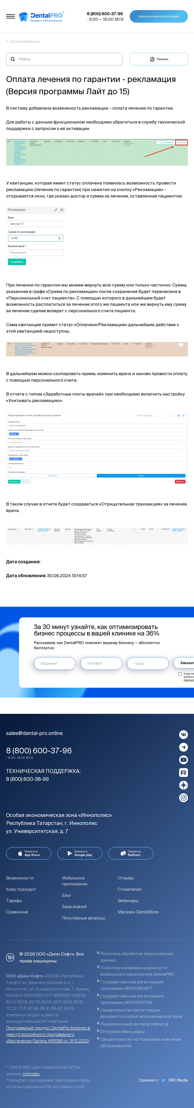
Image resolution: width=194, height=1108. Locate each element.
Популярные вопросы (83, 917)
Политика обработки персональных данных (135, 956)
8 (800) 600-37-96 (39, 750)
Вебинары (128, 900)
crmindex (31, 1073)
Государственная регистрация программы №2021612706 (130, 999)
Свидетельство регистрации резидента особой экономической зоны (140, 1013)
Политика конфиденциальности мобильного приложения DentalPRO (135, 970)
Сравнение (17, 911)
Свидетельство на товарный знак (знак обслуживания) (139, 1042)
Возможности (20, 877)
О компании (130, 889)
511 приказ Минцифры (121, 1031)
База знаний (74, 906)
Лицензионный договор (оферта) (132, 1024)
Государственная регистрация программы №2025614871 (130, 985)
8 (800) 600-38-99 (27, 779)
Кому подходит (21, 889)
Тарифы (14, 900)
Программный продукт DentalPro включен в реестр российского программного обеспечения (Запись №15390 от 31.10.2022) (48, 1034)
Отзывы (126, 877)
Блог (66, 895)
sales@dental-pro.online (34, 733)
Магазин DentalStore (138, 911)
